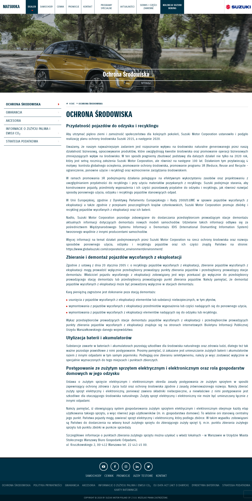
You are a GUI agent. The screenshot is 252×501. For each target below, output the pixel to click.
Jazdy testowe (143, 476)
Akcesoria (13, 121)
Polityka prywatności (47, 485)
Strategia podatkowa (22, 141)
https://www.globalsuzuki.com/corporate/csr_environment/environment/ (114, 249)
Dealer (32, 6)
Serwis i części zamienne (148, 7)
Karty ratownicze (126, 490)
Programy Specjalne (106, 7)
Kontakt (87, 6)
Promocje (73, 6)
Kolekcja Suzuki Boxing (172, 7)
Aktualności (127, 6)
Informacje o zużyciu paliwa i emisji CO (28, 131)
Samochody (46, 6)
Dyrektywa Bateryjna (205, 485)
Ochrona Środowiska (23, 104)
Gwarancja (14, 113)
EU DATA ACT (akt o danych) (171, 485)
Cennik (60, 6)
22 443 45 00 (137, 445)
